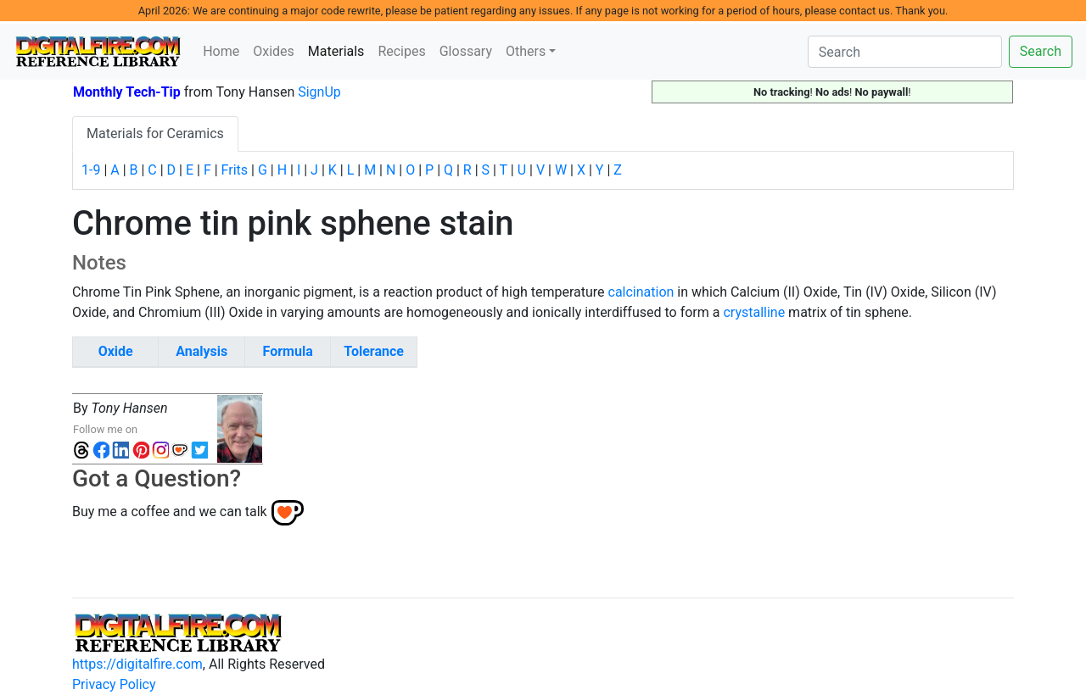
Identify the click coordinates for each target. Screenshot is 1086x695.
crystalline (754, 312)
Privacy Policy (114, 684)
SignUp (319, 92)
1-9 (90, 170)
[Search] (905, 52)
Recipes (401, 51)
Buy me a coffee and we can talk (169, 511)
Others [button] (526, 51)
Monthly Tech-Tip (127, 92)
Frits (234, 170)
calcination (641, 292)
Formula (288, 351)
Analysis (201, 351)
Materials (340, 50)
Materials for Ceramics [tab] (155, 133)
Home (221, 51)
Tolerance (374, 351)
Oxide (115, 351)
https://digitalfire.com (137, 664)
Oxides (273, 51)
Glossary (465, 51)
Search (1040, 51)
